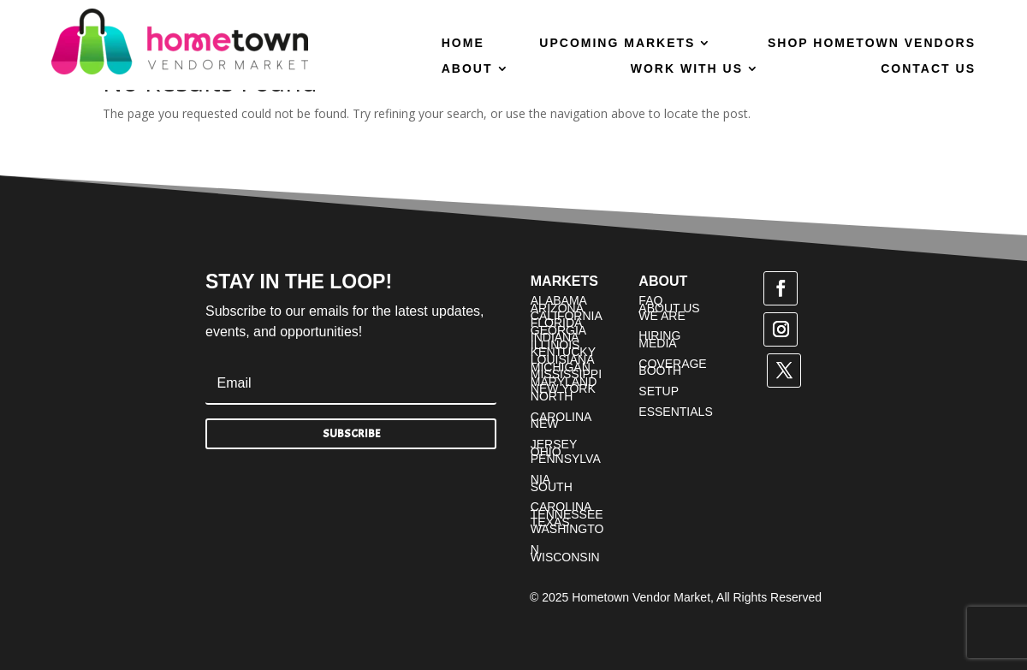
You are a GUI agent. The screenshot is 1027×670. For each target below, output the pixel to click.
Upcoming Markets (617, 43)
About (467, 68)
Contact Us (928, 68)
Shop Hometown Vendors (872, 43)
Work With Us (687, 68)
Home (463, 43)
